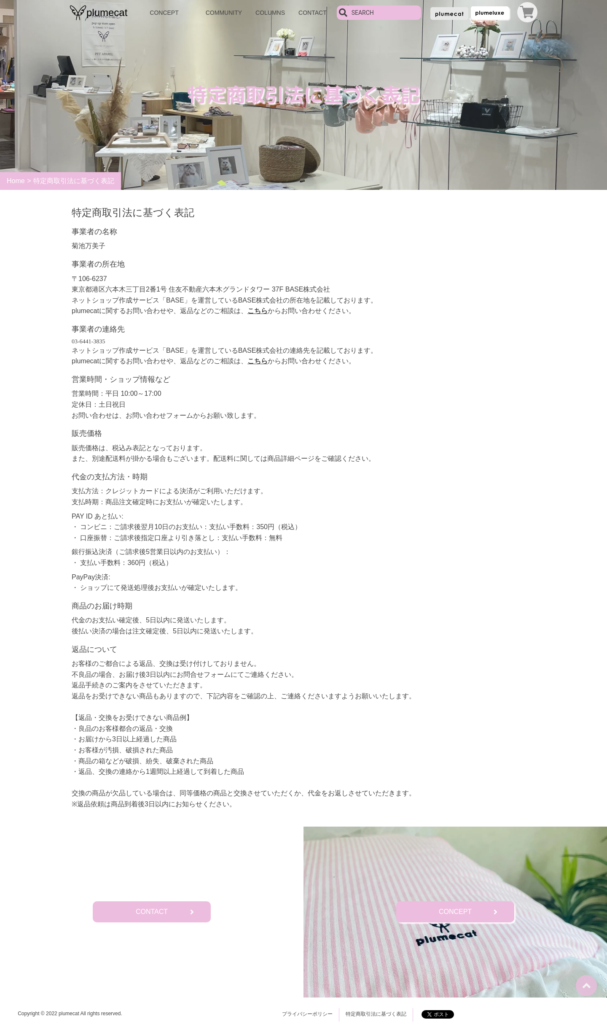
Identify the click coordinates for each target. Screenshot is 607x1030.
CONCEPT (164, 12)
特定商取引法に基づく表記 (376, 1014)
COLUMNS (270, 12)
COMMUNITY (224, 12)
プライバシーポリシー (307, 1014)
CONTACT (312, 12)
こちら (257, 310)
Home (16, 180)
